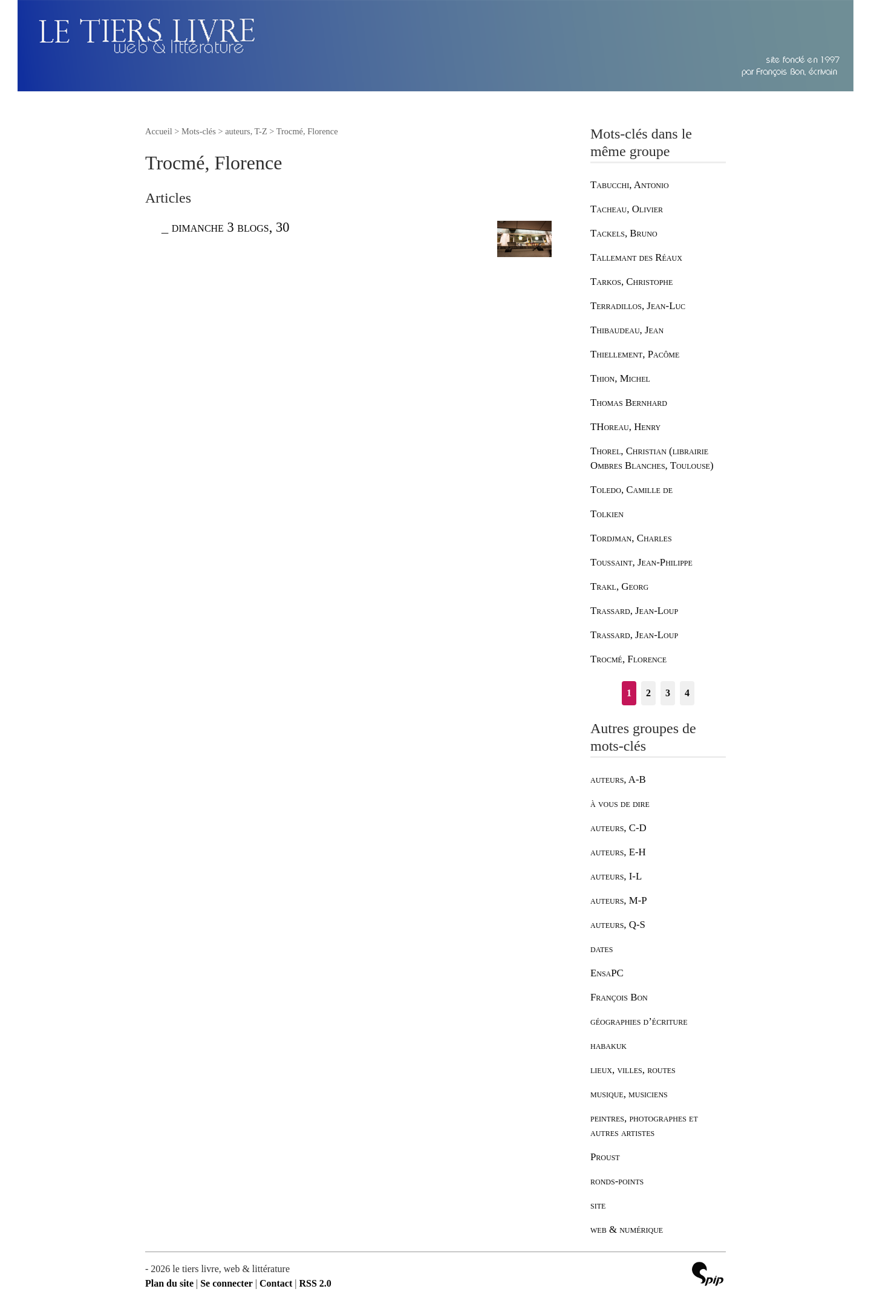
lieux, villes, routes (633, 1070)
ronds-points (617, 1181)
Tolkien (607, 514)
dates (601, 949)
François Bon (619, 997)
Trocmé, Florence (628, 659)
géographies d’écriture (638, 1021)
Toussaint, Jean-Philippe (641, 562)
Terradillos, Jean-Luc (637, 306)
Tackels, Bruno (623, 233)
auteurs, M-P (618, 900)
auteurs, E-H (618, 852)
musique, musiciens (629, 1094)
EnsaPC (607, 973)
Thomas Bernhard (628, 402)
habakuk (608, 1045)
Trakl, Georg (619, 586)
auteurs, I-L (616, 876)
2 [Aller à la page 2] (648, 693)
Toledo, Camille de (631, 489)
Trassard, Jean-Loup (634, 610)
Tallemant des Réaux (636, 257)
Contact (275, 1283)
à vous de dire (620, 803)
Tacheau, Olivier (626, 209)
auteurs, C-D (618, 828)
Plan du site (169, 1283)
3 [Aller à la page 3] (667, 693)
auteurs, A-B (618, 779)
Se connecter (226, 1283)
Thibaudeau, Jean (627, 330)
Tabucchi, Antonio (629, 185)
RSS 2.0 (315, 1283)
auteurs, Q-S (617, 924)
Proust (605, 1157)
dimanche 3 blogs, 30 (231, 227)
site (597, 1205)
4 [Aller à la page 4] (687, 693)
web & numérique (626, 1229)
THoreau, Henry (625, 427)
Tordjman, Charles (631, 538)
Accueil (158, 131)
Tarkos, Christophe (631, 281)
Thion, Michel (620, 378)
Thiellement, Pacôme (634, 354)
